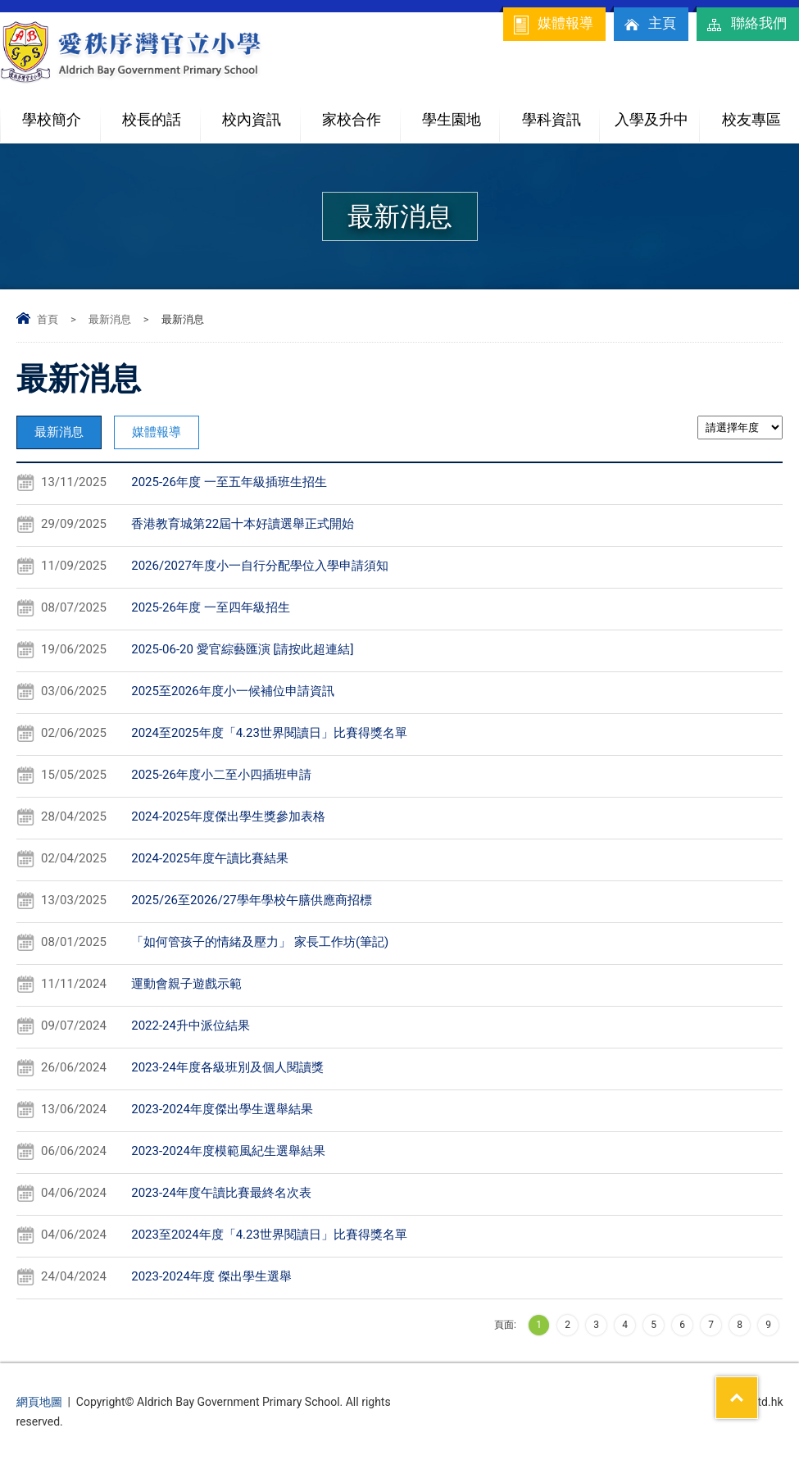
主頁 (649, 24)
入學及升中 (657, 113)
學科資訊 (560, 113)
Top (757, 1387)
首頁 (47, 319)
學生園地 (460, 113)
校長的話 (151, 119)
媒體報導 (552, 24)
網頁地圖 (39, 1401)
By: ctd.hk (758, 1401)
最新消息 (110, 319)
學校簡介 (60, 113)
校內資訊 (260, 113)
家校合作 (360, 113)
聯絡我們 (746, 24)
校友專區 (751, 119)
